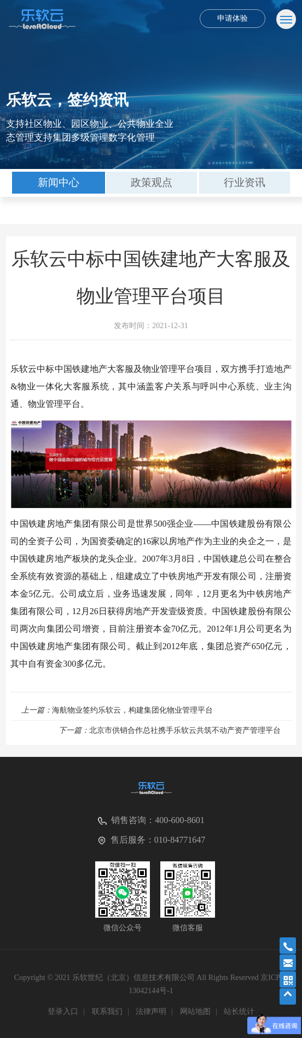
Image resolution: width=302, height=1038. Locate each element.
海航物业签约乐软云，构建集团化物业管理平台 (117, 710)
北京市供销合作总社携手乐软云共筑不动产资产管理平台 (170, 730)
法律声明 (151, 1011)
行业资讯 (244, 182)
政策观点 (151, 182)
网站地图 (195, 1011)
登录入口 (63, 1011)
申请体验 (232, 18)
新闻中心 (58, 182)
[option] (58, 183)
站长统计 (239, 1011)
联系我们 (107, 1011)
